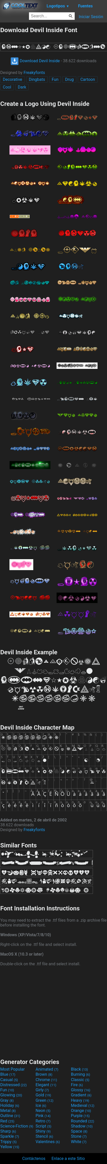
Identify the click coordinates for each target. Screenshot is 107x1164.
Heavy (80, 1100)
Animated (47, 1069)
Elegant (46, 1084)
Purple (80, 1115)
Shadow (82, 1126)
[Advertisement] (53, 1011)
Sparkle (9, 1136)
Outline (10, 1115)
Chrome (46, 1079)
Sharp (8, 1131)
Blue (7, 1074)
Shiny (43, 1131)
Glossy (80, 1089)
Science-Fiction (16, 1126)
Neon (43, 1110)
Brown (44, 1074)
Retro (43, 1121)
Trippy (8, 1141)
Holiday (9, 1105)
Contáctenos (34, 1158)
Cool (7, 87)
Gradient (81, 1095)
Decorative (12, 79)
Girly (42, 1089)
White (79, 1141)
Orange (81, 1110)
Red (7, 1121)
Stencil (44, 1136)
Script (43, 1126)
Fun (55, 79)
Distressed (13, 1084)
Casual (9, 1079)
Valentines (48, 1141)
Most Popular (12, 1069)
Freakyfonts (34, 72)
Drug (69, 79)
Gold (43, 1095)
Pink (43, 1115)
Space (79, 1131)
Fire (77, 1084)
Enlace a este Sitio (68, 1158)
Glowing (11, 1095)
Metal (8, 1110)
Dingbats (37, 79)
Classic (80, 1079)
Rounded (82, 1121)
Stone (79, 1136)
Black (79, 1069)
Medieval (82, 1105)
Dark (22, 87)
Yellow (9, 1146)
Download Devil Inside (35, 60)
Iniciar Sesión (91, 16)
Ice (41, 1105)
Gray (7, 1100)
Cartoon (87, 79)
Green (45, 1100)
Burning (80, 1074)
